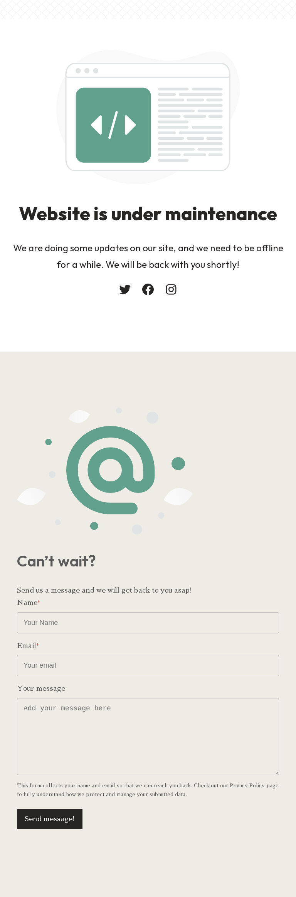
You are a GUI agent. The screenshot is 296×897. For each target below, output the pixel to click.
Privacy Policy (247, 785)
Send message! (50, 818)
